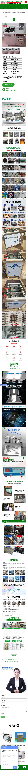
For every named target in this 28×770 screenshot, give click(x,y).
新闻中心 (24, 5)
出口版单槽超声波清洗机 (11, 659)
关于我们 (10, 8)
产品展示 (10, 5)
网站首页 (9, 12)
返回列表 (14, 655)
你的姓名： (3, 695)
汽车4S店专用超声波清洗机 (12, 661)
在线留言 (17, 8)
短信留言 (24, 767)
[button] (24, 34)
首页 (4, 5)
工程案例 (17, 5)
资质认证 (3, 8)
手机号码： (3, 700)
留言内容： (3, 705)
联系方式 (24, 8)
